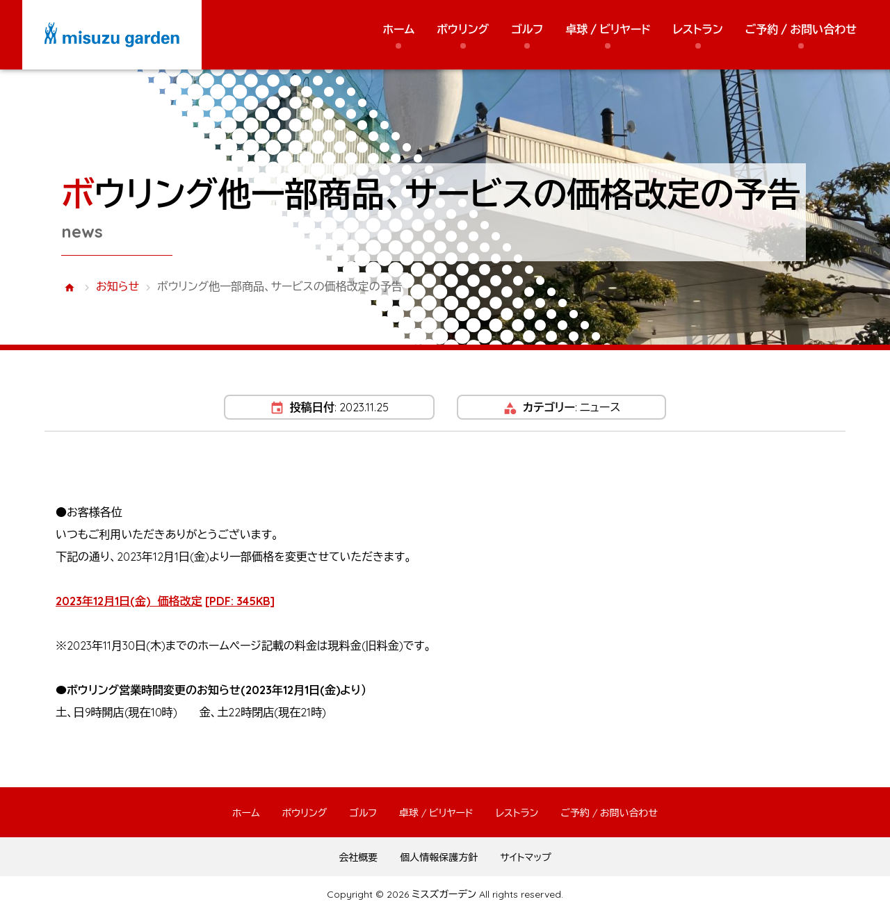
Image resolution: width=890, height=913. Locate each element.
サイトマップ (525, 857)
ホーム (398, 29)
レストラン (698, 29)
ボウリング (463, 29)
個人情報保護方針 (439, 857)
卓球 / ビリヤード (607, 29)
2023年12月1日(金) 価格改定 (165, 601)
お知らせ (117, 286)
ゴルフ (527, 29)
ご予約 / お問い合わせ (801, 29)
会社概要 (358, 857)
